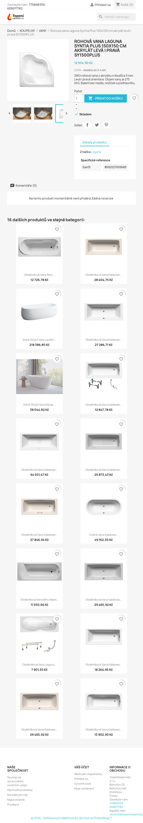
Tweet (97, 125)
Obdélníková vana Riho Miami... (39, 599)
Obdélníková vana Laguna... (39, 664)
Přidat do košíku (105, 98)
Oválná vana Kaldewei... (103, 534)
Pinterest (106, 125)
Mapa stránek (16, 799)
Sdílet (87, 125)
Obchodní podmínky (20, 790)
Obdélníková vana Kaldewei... (103, 275)
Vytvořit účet (82, 783)
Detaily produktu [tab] (95, 142)
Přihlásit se (81, 779)
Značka (85, 152)
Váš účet (81, 767)
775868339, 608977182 (116, 805)
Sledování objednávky (88, 774)
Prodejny (13, 804)
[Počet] (78, 98)
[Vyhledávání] (116, 16)
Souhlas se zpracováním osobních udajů (17, 781)
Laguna (96, 152)
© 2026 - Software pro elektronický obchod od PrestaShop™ (71, 818)
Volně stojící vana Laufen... (39, 339)
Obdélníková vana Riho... (39, 275)
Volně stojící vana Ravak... (39, 404)
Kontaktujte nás (17, 795)
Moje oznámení (84, 788)
